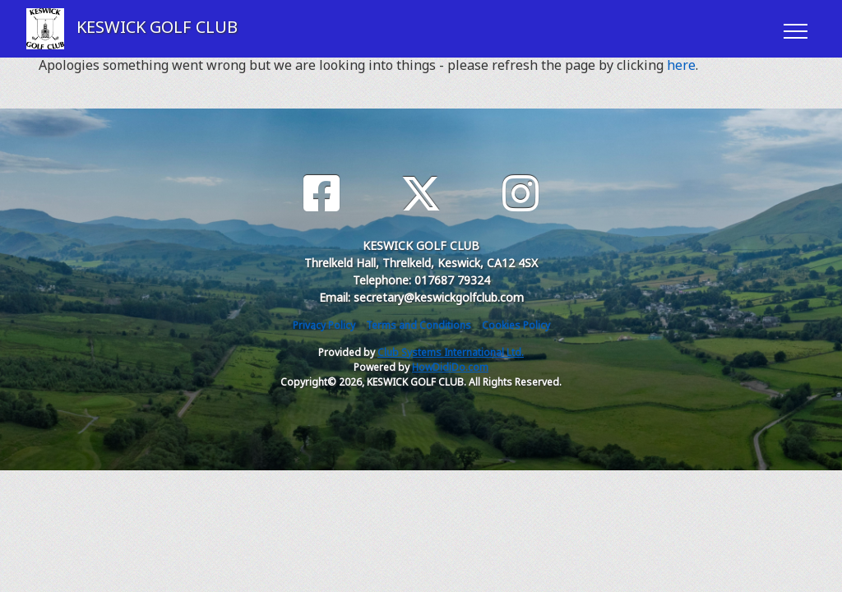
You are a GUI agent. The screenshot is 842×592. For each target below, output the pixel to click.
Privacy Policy (324, 325)
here (681, 65)
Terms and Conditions (418, 325)
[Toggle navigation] (795, 29)
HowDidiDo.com (450, 367)
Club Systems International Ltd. (450, 352)
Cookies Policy (516, 325)
